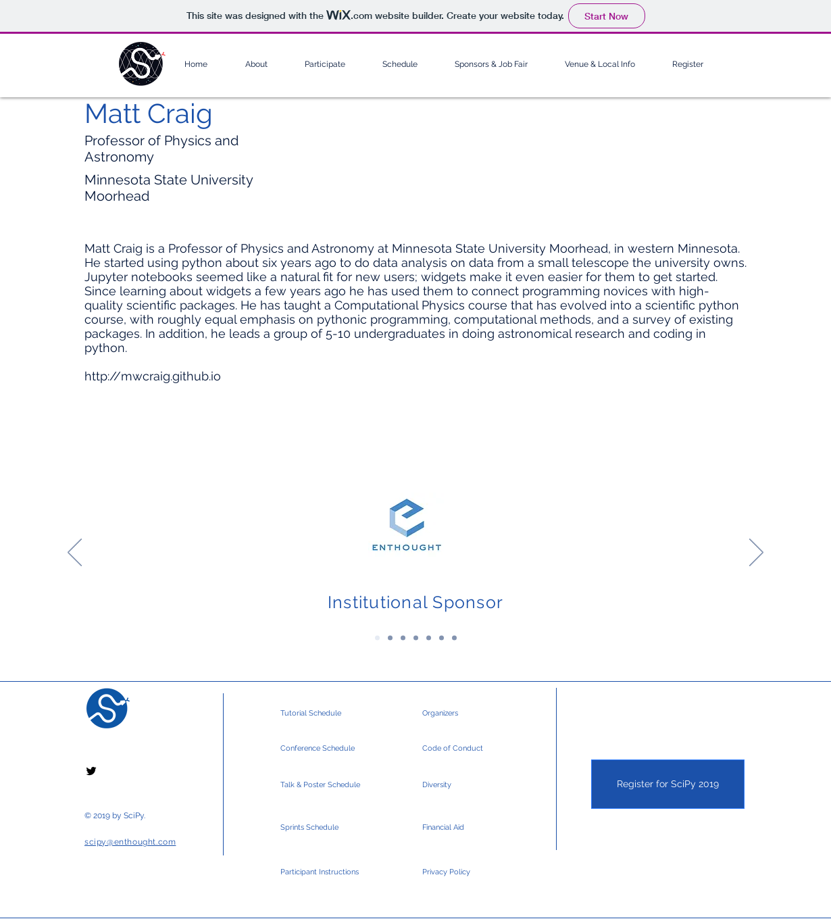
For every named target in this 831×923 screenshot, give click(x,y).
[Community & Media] (454, 638)
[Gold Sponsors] (403, 638)
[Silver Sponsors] (428, 638)
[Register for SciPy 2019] (668, 784)
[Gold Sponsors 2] (415, 638)
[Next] (756, 553)
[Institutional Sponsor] (377, 638)
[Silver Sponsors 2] (441, 638)
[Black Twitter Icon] (91, 771)
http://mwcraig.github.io (152, 376)
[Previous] (75, 553)
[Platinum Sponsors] (390, 638)
